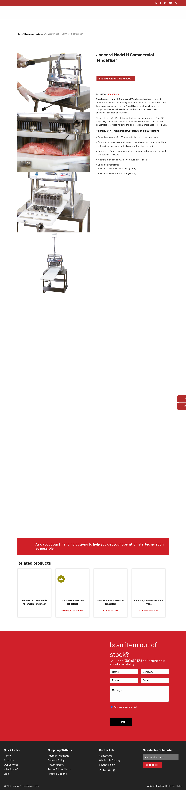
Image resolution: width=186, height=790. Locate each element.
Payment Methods (58, 755)
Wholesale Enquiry (109, 760)
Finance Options (57, 773)
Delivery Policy (56, 760)
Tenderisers (40, 34)
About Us (9, 760)
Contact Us (105, 755)
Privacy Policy (107, 764)
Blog (6, 773)
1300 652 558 (133, 661)
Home (20, 34)
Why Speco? (11, 769)
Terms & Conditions (59, 769)
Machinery (28, 34)
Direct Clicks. (175, 785)
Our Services (11, 764)
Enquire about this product (116, 78)
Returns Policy (56, 764)
